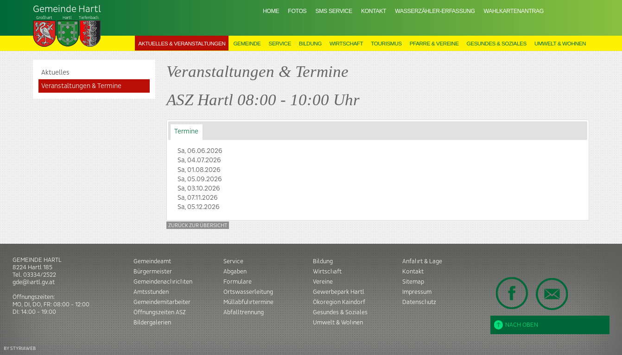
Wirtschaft (346, 43)
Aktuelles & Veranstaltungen (181, 43)
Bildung (310, 43)
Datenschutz (419, 302)
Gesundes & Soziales (497, 43)
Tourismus (386, 43)
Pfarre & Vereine (434, 43)
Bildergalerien (152, 322)
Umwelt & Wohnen (560, 43)
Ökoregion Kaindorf (339, 302)
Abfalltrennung (243, 312)
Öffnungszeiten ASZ (159, 312)
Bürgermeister (152, 271)
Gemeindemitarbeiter (161, 302)
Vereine (323, 281)
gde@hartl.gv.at (34, 282)
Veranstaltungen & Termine (81, 86)
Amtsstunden (151, 292)
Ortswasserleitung (248, 292)
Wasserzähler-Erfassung (435, 11)
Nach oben (516, 325)
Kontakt (373, 11)
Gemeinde (246, 43)
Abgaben (235, 271)
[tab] (186, 132)
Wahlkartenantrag (514, 11)
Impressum (417, 292)
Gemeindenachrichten (162, 281)
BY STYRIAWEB (20, 348)
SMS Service (333, 11)
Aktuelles (55, 73)
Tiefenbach (67, 26)
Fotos (297, 11)
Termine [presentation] (186, 131)
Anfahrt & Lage (422, 261)
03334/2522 (39, 275)
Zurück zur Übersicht (197, 225)
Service (280, 43)
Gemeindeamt (152, 261)
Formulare (237, 281)
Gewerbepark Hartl (338, 292)
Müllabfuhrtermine (248, 302)
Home (271, 11)
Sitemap (413, 281)
